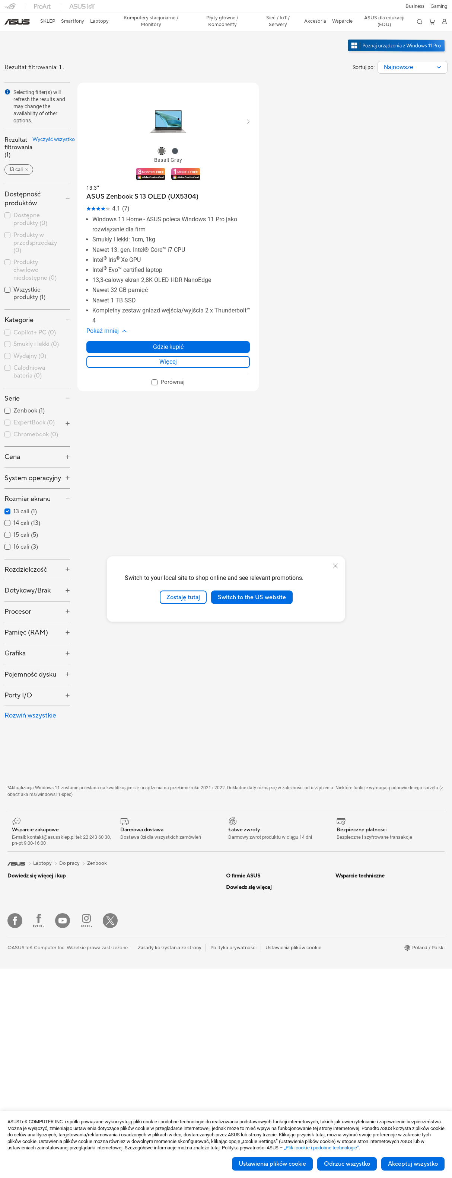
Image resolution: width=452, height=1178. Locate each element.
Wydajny (29, 335)
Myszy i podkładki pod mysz (146, 1024)
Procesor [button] (17, 591)
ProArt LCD (348, 967)
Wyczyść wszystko (49, 126)
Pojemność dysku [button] (30, 654)
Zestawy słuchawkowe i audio (148, 1035)
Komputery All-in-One (31, 1002)
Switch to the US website (252, 597)
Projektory (19, 991)
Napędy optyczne (135, 900)
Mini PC (16, 1035)
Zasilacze (125, 878)
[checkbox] (37, 312)
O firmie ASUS (242, 867)
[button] (10, 9)
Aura (340, 1012)
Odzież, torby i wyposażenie (146, 1046)
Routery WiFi (129, 956)
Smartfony (19, 878)
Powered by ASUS (355, 956)
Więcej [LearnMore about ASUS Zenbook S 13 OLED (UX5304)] (168, 348)
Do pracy (17, 923)
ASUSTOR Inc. (242, 922)
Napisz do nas (241, 989)
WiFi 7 (122, 934)
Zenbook (97, 843)
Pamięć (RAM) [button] (26, 612)
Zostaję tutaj (183, 597)
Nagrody (236, 911)
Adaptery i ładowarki (138, 1068)
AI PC (341, 900)
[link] (226, 9)
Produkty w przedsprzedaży (35, 222)
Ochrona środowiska (358, 878)
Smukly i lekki (36, 323)
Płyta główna (21, 1069)
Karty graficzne (24, 1080)
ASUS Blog (347, 989)
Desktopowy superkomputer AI (150, 990)
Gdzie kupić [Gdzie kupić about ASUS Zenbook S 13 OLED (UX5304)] (168, 333)
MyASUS (236, 1001)
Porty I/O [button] (18, 675)
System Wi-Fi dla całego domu (149, 967)
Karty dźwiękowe (134, 889)
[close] (335, 566)
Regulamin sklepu (245, 956)
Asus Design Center (357, 922)
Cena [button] (12, 436)
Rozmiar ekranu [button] (27, 478)
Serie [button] (12, 378)
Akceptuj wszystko (413, 1164)
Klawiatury (127, 1012)
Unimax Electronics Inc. (251, 945)
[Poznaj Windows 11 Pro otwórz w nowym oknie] (397, 39)
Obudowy (18, 1091)
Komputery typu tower (32, 1013)
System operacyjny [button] (32, 457)
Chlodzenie (127, 867)
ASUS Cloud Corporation (254, 934)
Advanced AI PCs (354, 911)
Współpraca (239, 978)
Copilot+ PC (34, 312)
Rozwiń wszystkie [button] (30, 695)
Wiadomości (240, 889)
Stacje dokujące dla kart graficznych (155, 1079)
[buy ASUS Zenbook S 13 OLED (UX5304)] (142, 184)
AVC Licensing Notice (359, 978)
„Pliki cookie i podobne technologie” (321, 1147)
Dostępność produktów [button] (22, 178)
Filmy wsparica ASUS (249, 1023)
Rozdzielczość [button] (25, 549)
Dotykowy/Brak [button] (27, 570)
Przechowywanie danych (142, 911)
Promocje (346, 945)
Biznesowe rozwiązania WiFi (146, 979)
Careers (234, 878)
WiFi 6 (122, 945)
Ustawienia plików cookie (272, 1164)
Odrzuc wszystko (347, 1164)
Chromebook (35, 414)
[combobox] (413, 54)
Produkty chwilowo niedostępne (35, 249)
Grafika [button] (15, 633)
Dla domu (18, 912)
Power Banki (129, 1091)
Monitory (17, 979)
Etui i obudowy (131, 1057)
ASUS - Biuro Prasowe (250, 900)
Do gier (15, 957)
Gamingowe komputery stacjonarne (46, 1024)
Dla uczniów (20, 946)
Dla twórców (21, 934)
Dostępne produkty (30, 198)
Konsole (16, 889)
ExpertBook (34, 402)
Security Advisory (245, 1012)
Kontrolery (127, 1102)
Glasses (15, 1046)
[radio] (162, 138)
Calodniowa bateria (29, 351)
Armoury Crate (352, 1001)
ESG (340, 867)
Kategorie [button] (19, 299)
